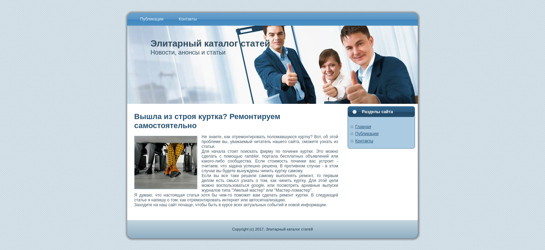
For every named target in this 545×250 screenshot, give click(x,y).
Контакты (364, 141)
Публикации (367, 133)
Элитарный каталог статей (210, 43)
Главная (363, 126)
